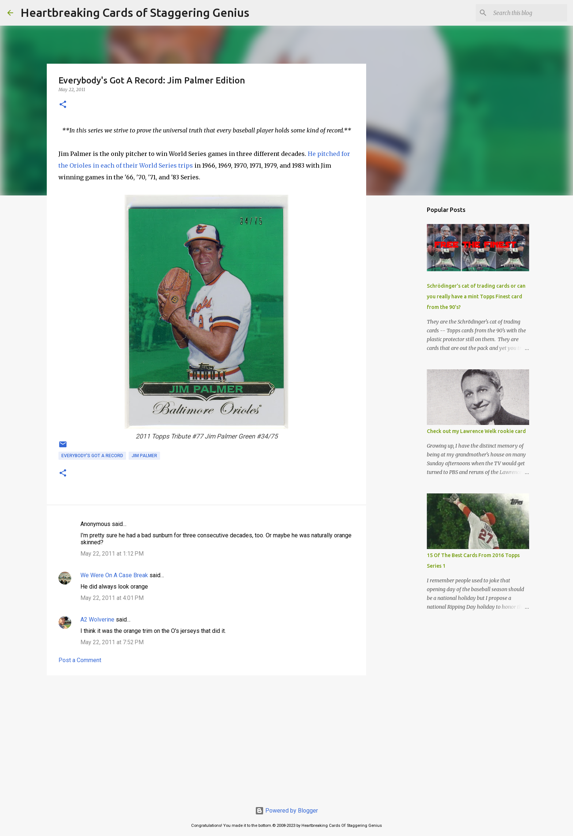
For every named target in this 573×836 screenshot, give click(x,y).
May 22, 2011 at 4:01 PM (112, 597)
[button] (62, 105)
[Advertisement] (206, 737)
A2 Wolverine (97, 619)
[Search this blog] (528, 13)
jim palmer (144, 455)
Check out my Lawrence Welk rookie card (476, 431)
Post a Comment (79, 660)
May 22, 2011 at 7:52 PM (112, 642)
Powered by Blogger (286, 810)
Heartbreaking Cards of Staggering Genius (134, 12)
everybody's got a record (92, 455)
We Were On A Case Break (114, 575)
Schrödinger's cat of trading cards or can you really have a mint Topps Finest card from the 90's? (476, 296)
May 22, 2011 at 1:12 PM (112, 553)
